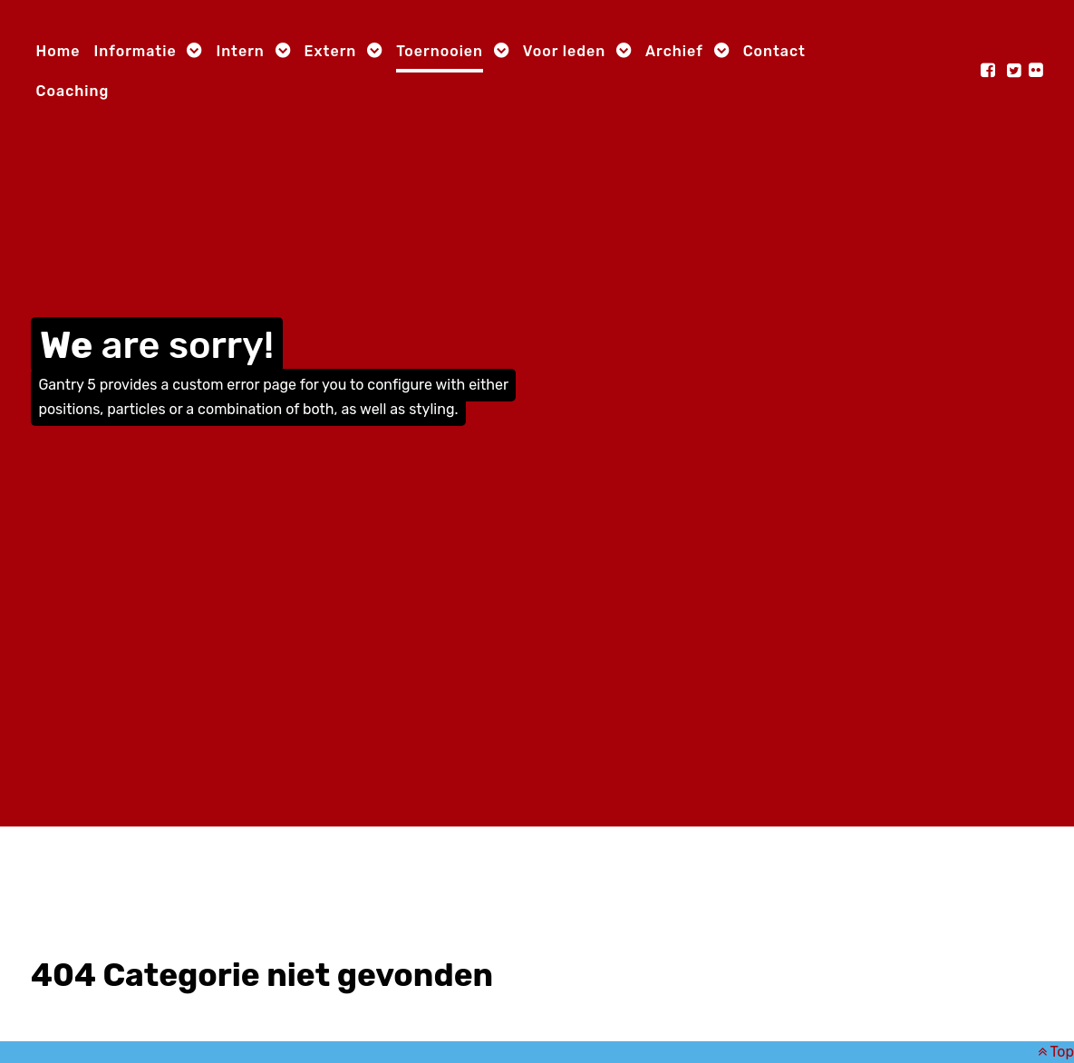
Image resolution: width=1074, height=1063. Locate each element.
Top (1056, 1051)
